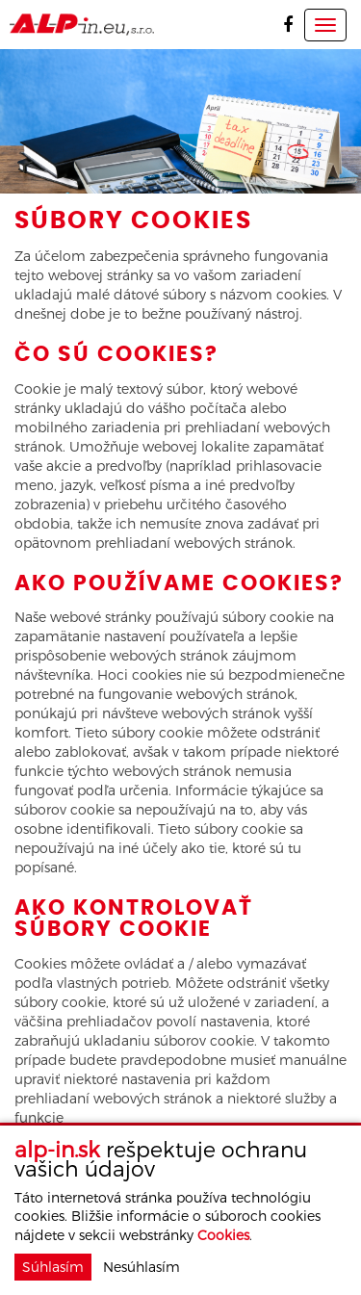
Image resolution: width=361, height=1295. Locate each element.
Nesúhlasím (141, 1266)
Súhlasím (53, 1266)
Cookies (223, 1235)
